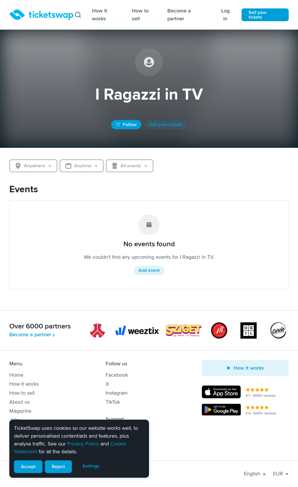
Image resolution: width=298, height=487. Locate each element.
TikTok (113, 402)
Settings (91, 466)
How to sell (140, 15)
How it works (99, 15)
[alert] (79, 449)
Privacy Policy (83, 444)
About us (19, 402)
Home (16, 375)
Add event (149, 270)
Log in (225, 15)
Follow (126, 124)
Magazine (20, 411)
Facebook (117, 375)
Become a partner (179, 15)
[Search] (78, 14)
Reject (58, 467)
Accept (28, 467)
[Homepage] (41, 15)
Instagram (117, 393)
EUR (281, 473)
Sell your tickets (258, 15)
